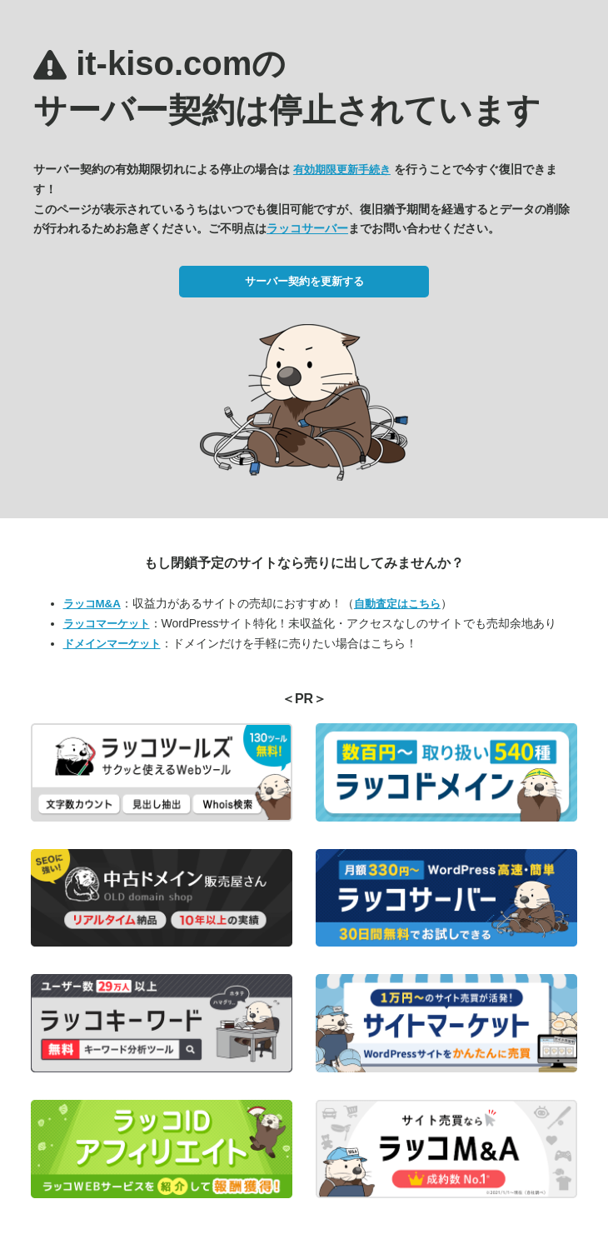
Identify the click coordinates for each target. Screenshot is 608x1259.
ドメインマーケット (112, 643)
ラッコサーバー (307, 228)
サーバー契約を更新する (304, 281)
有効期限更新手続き (342, 169)
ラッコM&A (92, 603)
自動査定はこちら (397, 603)
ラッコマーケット (106, 623)
